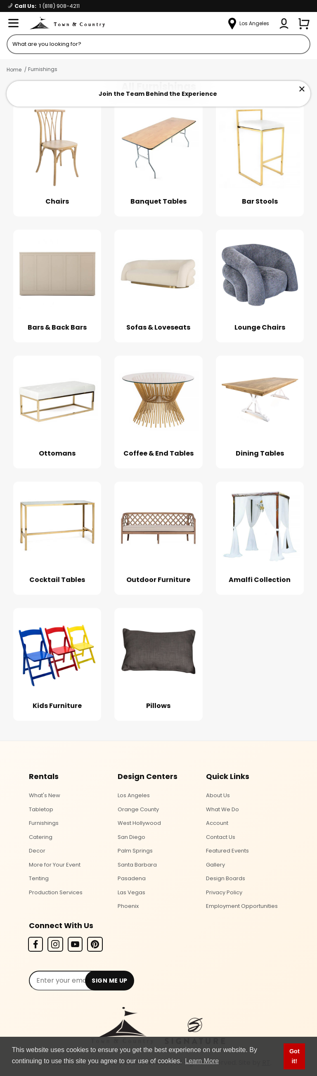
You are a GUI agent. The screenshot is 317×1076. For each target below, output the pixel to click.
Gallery (215, 865)
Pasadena (132, 878)
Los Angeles (134, 795)
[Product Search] (158, 44)
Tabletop (41, 809)
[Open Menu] (13, 23)
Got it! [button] (294, 1056)
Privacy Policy (224, 892)
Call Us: (44, 6)
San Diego (131, 837)
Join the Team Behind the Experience (158, 94)
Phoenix (128, 906)
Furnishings (42, 69)
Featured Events (227, 851)
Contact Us (220, 837)
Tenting (39, 878)
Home (14, 69)
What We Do (222, 809)
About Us (218, 795)
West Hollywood (139, 823)
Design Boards (225, 878)
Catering (40, 837)
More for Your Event (54, 865)
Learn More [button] (202, 1060)
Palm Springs (135, 851)
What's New (44, 795)
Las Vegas (131, 892)
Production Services (56, 892)
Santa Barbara (137, 865)
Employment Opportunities (242, 906)
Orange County (138, 809)
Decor (37, 851)
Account (217, 823)
